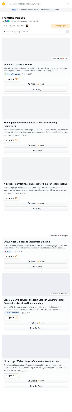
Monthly (20, 26)
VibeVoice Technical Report (18, 64)
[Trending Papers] (27, 26)
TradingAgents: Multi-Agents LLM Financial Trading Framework (30, 124)
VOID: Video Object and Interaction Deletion (27, 241)
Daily (5, 26)
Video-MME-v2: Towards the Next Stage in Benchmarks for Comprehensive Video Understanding (34, 301)
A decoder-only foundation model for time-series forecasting (35, 183)
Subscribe (55, 10)
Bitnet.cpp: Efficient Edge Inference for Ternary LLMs (31, 361)
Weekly (12, 26)
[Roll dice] (67, 31)
